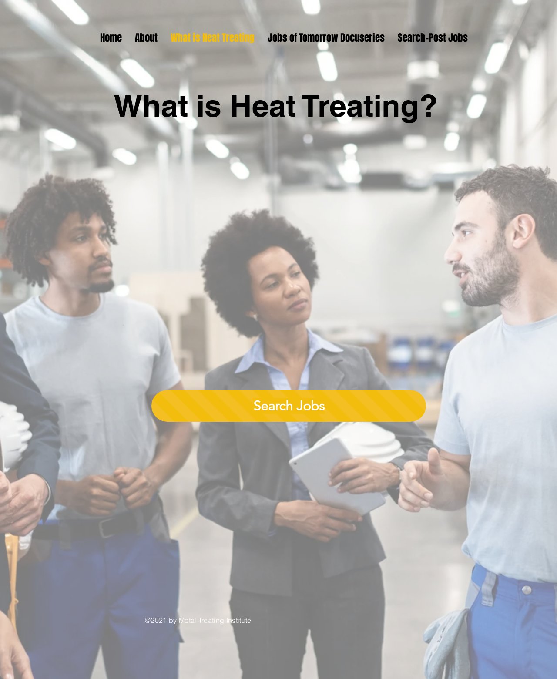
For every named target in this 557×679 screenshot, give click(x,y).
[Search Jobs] (288, 406)
